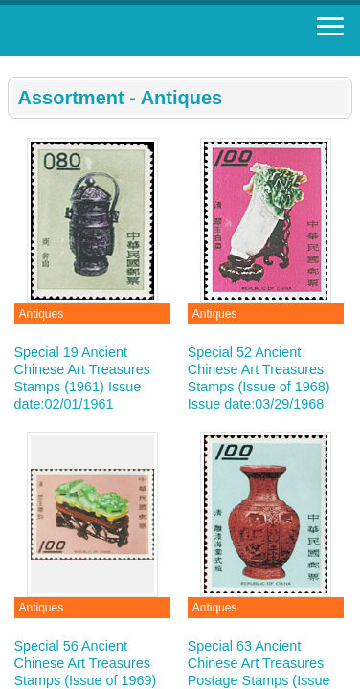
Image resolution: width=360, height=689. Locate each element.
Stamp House (119, 30)
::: (14, 64)
